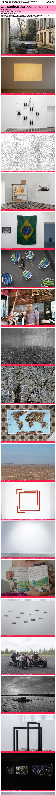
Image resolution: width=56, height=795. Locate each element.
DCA (4, 2)
